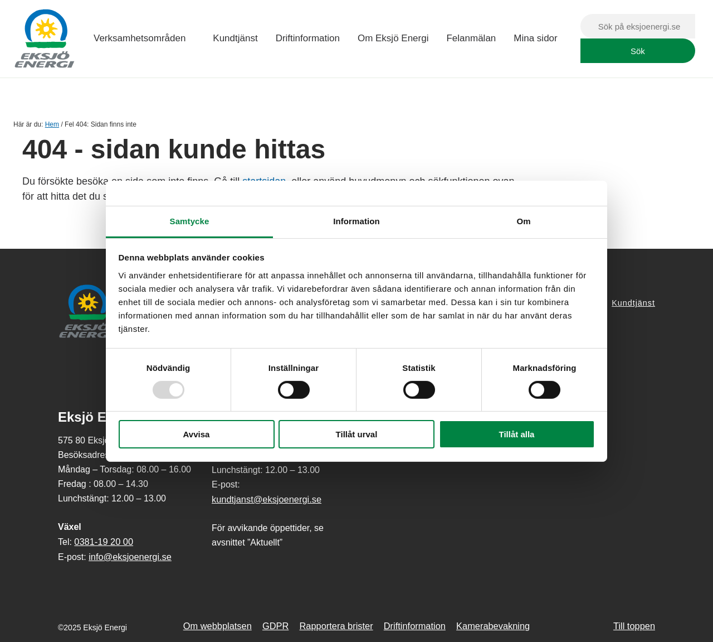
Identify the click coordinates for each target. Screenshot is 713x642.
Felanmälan (471, 38)
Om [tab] (523, 220)
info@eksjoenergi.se (130, 557)
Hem (52, 124)
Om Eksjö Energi (393, 38)
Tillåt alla (517, 434)
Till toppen (634, 626)
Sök (638, 51)
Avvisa (196, 434)
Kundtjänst (235, 38)
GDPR (275, 626)
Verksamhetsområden (139, 38)
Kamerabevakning (493, 626)
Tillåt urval (357, 434)
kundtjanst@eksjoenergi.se (266, 499)
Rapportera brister (336, 626)
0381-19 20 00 (103, 542)
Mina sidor (535, 38)
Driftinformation (308, 38)
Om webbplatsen (217, 626)
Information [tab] (356, 220)
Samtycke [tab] (189, 220)
